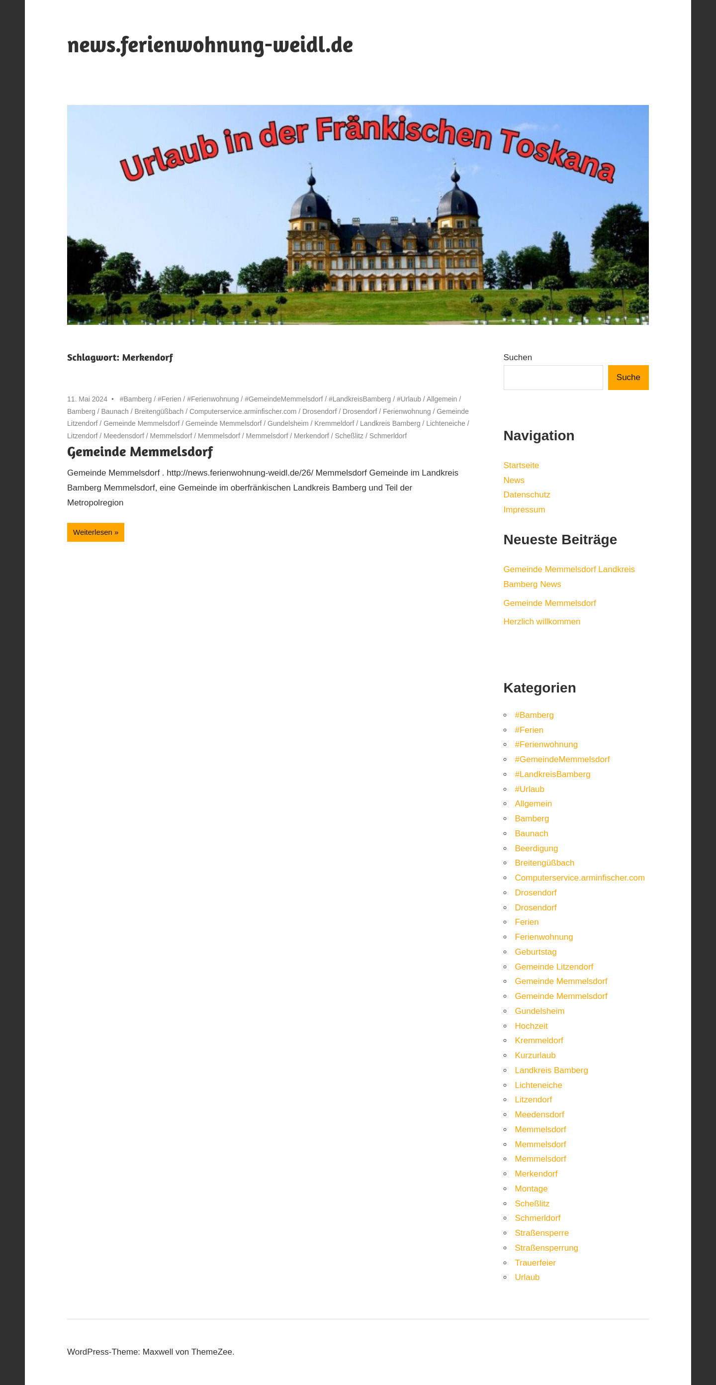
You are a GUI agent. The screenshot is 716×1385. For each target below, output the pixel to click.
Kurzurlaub (535, 1055)
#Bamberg (136, 399)
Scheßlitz (349, 436)
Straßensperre (542, 1233)
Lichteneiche (445, 423)
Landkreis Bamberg (390, 423)
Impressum (524, 509)
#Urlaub (409, 399)
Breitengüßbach (158, 411)
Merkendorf (311, 436)
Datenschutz (527, 494)
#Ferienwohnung (213, 399)
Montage (531, 1188)
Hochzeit (531, 1026)
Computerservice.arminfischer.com (243, 411)
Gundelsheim (288, 423)
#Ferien (169, 399)
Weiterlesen (92, 532)
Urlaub (527, 1277)
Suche (628, 377)
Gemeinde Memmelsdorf (141, 423)
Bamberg (81, 411)
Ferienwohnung (407, 411)
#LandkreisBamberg (360, 399)
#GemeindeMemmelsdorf (284, 399)
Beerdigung (536, 848)
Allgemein (442, 399)
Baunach (114, 411)
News (514, 480)
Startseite (521, 465)
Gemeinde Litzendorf (554, 967)
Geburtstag (536, 952)
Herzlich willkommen (542, 621)
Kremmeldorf (334, 423)
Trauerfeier (535, 1263)
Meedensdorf (123, 436)
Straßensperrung (547, 1248)
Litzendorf (82, 436)
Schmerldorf (388, 436)
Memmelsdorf (171, 436)
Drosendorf (319, 411)
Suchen (518, 357)
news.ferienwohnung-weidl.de (210, 44)
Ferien (527, 922)
